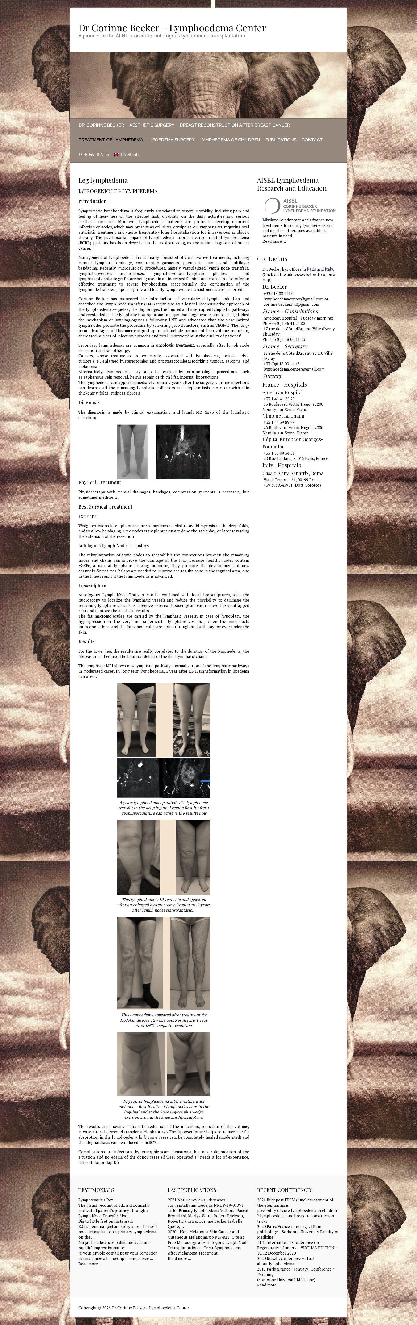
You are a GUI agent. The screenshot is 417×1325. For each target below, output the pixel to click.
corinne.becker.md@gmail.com (291, 304)
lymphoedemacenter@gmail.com (293, 298)
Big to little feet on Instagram (105, 1221)
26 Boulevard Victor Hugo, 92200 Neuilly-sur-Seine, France (292, 430)
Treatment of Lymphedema (110, 139)
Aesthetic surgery (151, 125)
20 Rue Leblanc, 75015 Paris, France (296, 458)
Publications (280, 139)
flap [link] (236, 298)
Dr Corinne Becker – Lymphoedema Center (172, 27)
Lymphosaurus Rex (95, 1199)
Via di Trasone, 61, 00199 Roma (292, 479)
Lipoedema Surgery (171, 139)
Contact (312, 139)
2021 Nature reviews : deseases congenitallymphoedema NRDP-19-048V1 (206, 1202)
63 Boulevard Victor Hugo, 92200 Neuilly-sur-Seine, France (292, 406)
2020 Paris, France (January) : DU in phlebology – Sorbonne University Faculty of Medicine (298, 1232)
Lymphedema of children (230, 139)
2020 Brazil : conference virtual (285, 1258)
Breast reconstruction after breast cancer (235, 125)
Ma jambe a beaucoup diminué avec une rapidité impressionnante (114, 1245)
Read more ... (274, 241)
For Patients (93, 154)
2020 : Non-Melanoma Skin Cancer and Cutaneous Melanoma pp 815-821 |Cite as (206, 1234)
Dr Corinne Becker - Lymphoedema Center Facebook (317, 27)
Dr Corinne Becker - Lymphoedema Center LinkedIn (325, 27)
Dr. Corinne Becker (101, 125)
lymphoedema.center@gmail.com (294, 369)
